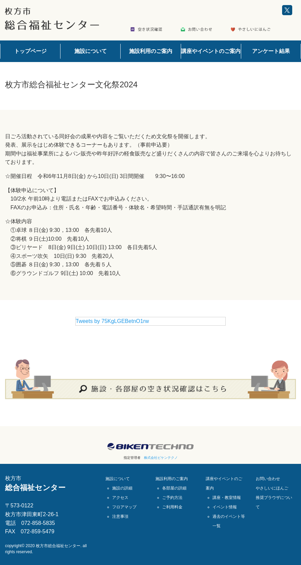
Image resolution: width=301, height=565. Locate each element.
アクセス (120, 497)
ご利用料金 (172, 507)
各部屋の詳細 (174, 488)
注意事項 (120, 516)
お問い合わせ (268, 478)
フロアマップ (124, 507)
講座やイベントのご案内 (211, 51)
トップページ (30, 51)
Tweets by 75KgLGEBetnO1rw (112, 321)
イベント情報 (224, 507)
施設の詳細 (122, 488)
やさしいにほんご (272, 488)
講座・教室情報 (226, 497)
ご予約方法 (172, 497)
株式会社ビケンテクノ (161, 457)
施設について (90, 51)
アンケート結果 (271, 51)
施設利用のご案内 (150, 51)
